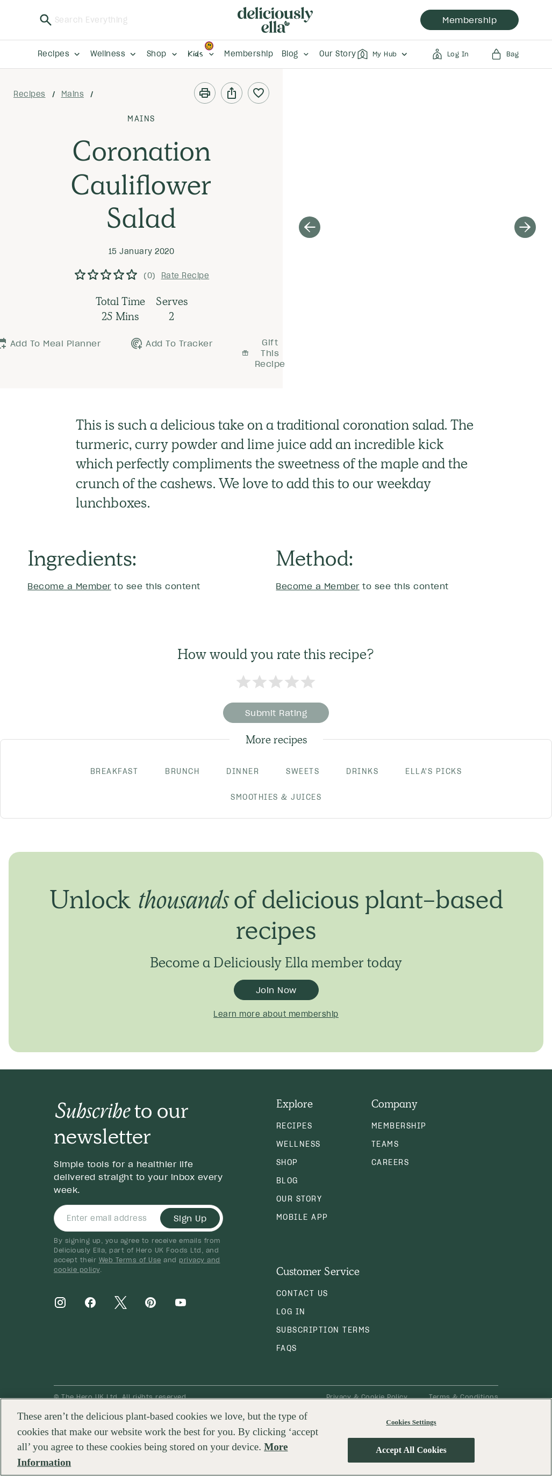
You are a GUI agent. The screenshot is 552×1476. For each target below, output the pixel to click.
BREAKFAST (114, 771)
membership (469, 20)
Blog (287, 1180)
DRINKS (362, 771)
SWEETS (302, 771)
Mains (72, 94)
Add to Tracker (171, 343)
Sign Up (190, 1218)
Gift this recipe (263, 353)
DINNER (242, 771)
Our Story (299, 1199)
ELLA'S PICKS (433, 771)
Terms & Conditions (463, 1397)
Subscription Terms (323, 1330)
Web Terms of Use (130, 1260)
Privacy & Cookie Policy (367, 1397)
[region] (276, 1437)
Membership (399, 1126)
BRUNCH (182, 771)
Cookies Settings (411, 1422)
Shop (287, 1162)
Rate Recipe (185, 275)
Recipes (29, 94)
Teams (385, 1144)
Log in (291, 1311)
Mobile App (302, 1217)
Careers (390, 1162)
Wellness (298, 1144)
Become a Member (69, 586)
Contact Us (302, 1293)
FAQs (286, 1348)
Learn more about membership (276, 1014)
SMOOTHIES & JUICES (276, 797)
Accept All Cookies (411, 1450)
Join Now (276, 990)
